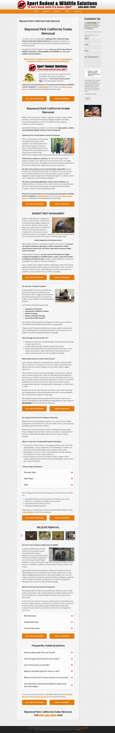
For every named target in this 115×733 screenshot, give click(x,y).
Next (74, 535)
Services (57, 11)
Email (87, 44)
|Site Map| (78, 729)
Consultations (66, 59)
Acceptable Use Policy (90, 94)
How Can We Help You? (92, 57)
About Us (46, 11)
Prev (21, 535)
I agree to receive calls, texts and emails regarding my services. (94, 73)
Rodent (40, 59)
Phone (86, 51)
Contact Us (78, 11)
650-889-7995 (84, 728)
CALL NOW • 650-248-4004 (34, 99)
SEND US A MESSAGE (62, 99)
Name (87, 38)
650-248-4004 (91, 22)
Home (35, 11)
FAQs (67, 11)
